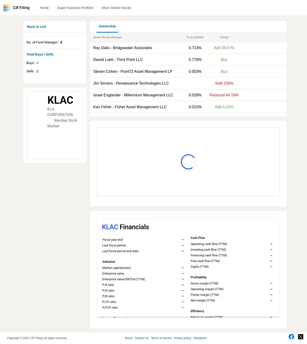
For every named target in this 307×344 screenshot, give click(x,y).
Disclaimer (200, 338)
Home (44, 8)
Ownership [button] (107, 26)
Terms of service (161, 338)
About (128, 338)
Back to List (36, 27)
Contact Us (142, 338)
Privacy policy (182, 338)
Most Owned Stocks (116, 8)
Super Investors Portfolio (75, 8)
